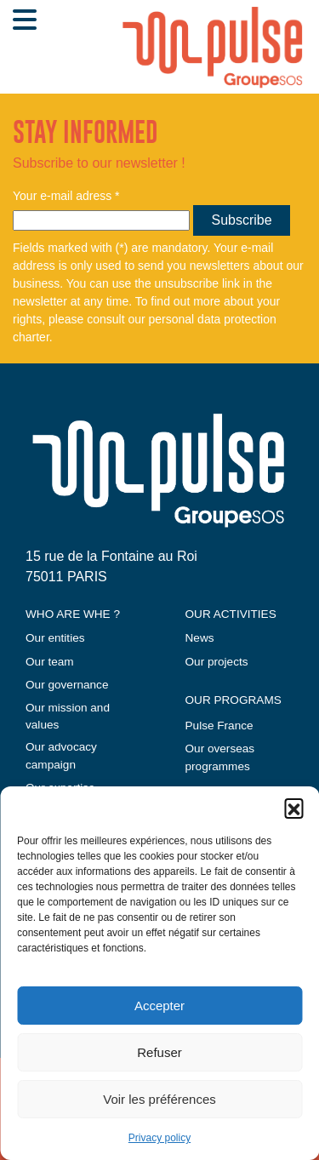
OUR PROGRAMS (233, 700)
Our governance (67, 684)
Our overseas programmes (220, 757)
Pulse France (219, 725)
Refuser (159, 1052)
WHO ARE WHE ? (73, 614)
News (199, 637)
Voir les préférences (159, 1099)
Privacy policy (159, 1138)
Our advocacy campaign (61, 755)
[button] (293, 807)
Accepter (159, 1005)
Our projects (216, 661)
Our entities (55, 637)
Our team (50, 661)
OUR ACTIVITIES (230, 614)
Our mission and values (68, 716)
